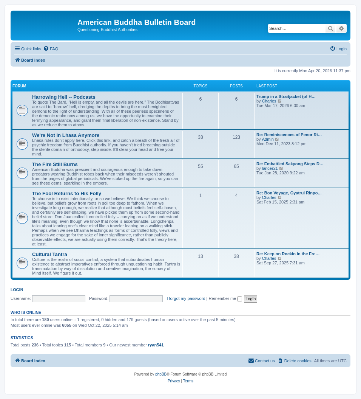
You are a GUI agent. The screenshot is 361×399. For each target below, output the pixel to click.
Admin (268, 139)
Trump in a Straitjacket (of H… (286, 96)
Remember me (225, 298)
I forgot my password (186, 298)
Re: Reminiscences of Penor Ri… (289, 134)
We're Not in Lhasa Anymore (65, 135)
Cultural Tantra (49, 254)
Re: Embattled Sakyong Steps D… (290, 163)
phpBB (161, 374)
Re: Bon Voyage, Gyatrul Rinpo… (289, 193)
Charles (269, 101)
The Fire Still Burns (55, 164)
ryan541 (156, 345)
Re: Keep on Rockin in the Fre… (287, 254)
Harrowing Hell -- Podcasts (64, 97)
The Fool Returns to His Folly (66, 193)
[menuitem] (50, 48)
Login (17, 289)
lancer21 (270, 168)
